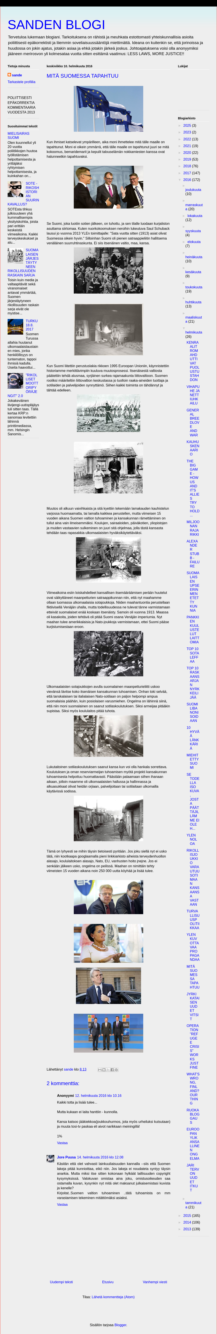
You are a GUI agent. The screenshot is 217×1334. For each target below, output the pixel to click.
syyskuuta (193, 231)
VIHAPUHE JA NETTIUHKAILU (193, 395)
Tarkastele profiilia (21, 82)
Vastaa (62, 1143)
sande (17, 75)
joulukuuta (193, 190)
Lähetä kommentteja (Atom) (113, 1297)
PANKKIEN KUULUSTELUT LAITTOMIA (193, 629)
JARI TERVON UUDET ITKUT (193, 1177)
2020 (187, 152)
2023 (187, 132)
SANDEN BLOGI (56, 24)
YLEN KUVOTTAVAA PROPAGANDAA (193, 947)
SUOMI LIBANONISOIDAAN (193, 712)
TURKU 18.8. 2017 (32, 325)
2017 (187, 173)
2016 (187, 180)
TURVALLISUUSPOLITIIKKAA (193, 919)
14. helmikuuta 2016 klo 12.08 (100, 1157)
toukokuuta (193, 287)
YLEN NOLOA (192, 839)
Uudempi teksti (61, 1282)
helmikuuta (193, 332)
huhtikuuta (193, 302)
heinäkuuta (193, 257)
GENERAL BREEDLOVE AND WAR (193, 422)
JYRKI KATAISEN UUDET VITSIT (193, 1006)
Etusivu (107, 1282)
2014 (187, 1222)
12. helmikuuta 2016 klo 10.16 (98, 1095)
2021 (187, 146)
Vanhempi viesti (155, 1282)
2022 (187, 139)
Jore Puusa (66, 1157)
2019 (187, 159)
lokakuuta (194, 216)
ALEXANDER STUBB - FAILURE (193, 553)
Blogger (120, 1325)
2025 (187, 125)
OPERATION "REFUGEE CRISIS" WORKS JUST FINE (193, 1046)
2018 (187, 166)
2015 (187, 1215)
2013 (187, 1229)
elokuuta (194, 242)
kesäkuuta (193, 272)
